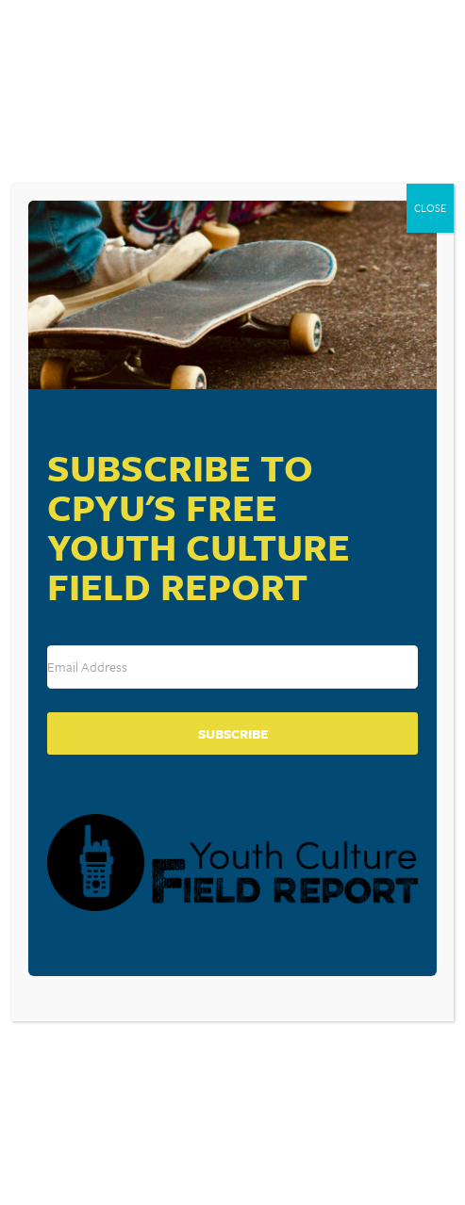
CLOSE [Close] (430, 208)
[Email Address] (232, 667)
